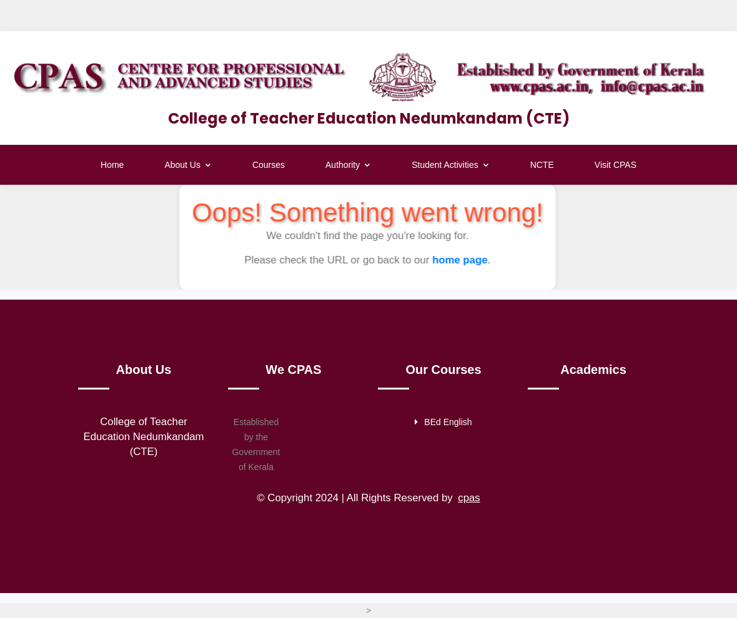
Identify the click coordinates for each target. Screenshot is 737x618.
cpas (469, 498)
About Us (187, 165)
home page (460, 260)
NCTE (542, 165)
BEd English (443, 422)
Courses (268, 165)
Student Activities (451, 165)
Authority (348, 165)
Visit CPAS (615, 165)
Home (112, 165)
